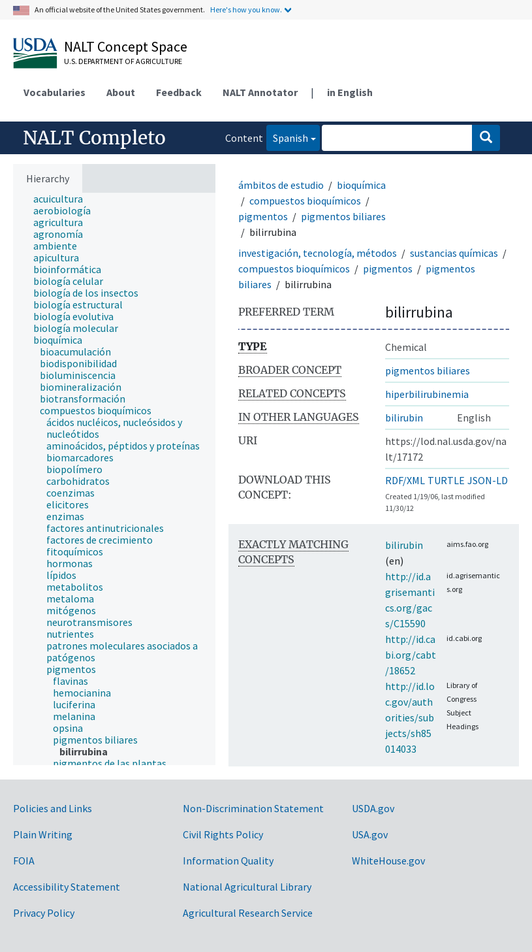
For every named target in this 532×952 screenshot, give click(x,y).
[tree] (114, 479)
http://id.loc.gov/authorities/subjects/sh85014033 (410, 717)
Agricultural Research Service (248, 912)
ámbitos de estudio (281, 184)
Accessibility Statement (66, 886)
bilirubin (404, 417)
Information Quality (228, 860)
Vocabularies (54, 92)
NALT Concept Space (125, 46)
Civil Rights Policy (223, 834)
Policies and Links (52, 808)
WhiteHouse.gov (388, 860)
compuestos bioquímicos (305, 200)
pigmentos (263, 216)
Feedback (179, 92)
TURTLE (446, 480)
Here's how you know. (246, 9)
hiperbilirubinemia (427, 394)
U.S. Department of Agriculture (123, 61)
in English (350, 92)
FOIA (24, 860)
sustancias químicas (454, 252)
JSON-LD (487, 480)
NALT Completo (94, 138)
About (120, 92)
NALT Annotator (260, 92)
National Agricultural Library (247, 886)
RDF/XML (405, 480)
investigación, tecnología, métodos (317, 252)
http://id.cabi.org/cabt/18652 (410, 654)
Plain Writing (42, 834)
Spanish (287, 136)
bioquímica (361, 184)
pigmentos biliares (343, 216)
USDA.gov (373, 808)
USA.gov (370, 834)
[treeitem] (64, 199)
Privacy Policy (43, 912)
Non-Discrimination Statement (253, 808)
